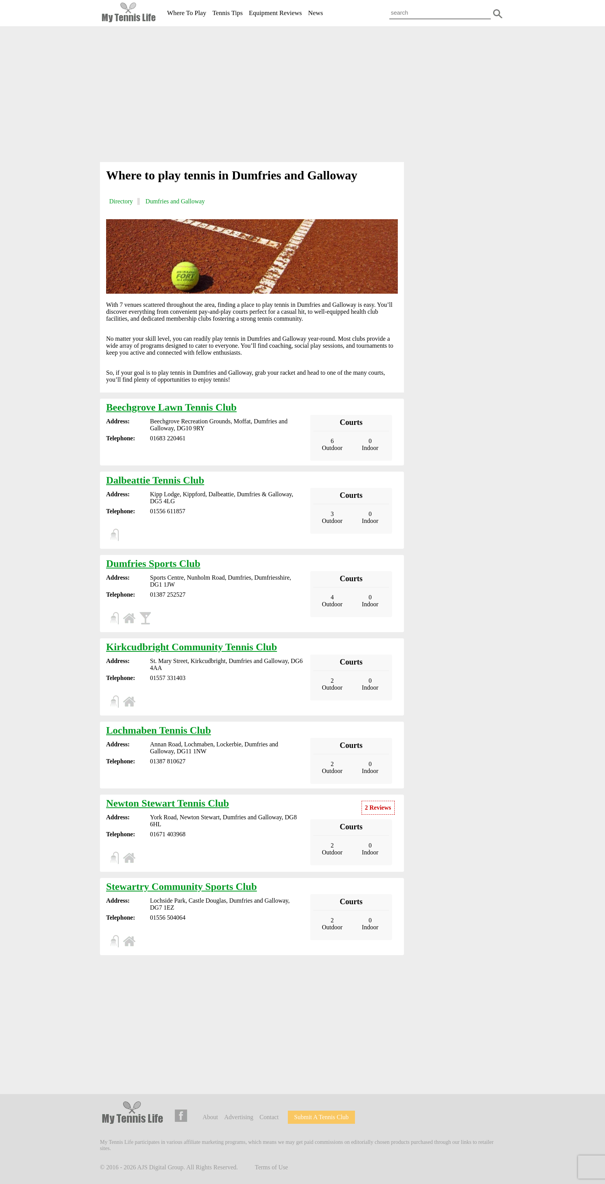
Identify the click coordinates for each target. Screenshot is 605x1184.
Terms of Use (271, 1167)
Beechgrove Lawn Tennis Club (171, 407)
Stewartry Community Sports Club (181, 886)
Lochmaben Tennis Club (158, 730)
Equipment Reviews (275, 13)
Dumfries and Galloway (175, 201)
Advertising (238, 1117)
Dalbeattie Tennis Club (155, 480)
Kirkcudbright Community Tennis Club (191, 647)
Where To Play (186, 13)
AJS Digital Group (160, 1167)
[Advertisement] (302, 96)
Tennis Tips (227, 13)
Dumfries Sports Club (153, 563)
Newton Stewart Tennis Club (167, 803)
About (210, 1117)
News (315, 13)
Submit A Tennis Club (321, 1117)
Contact (269, 1117)
